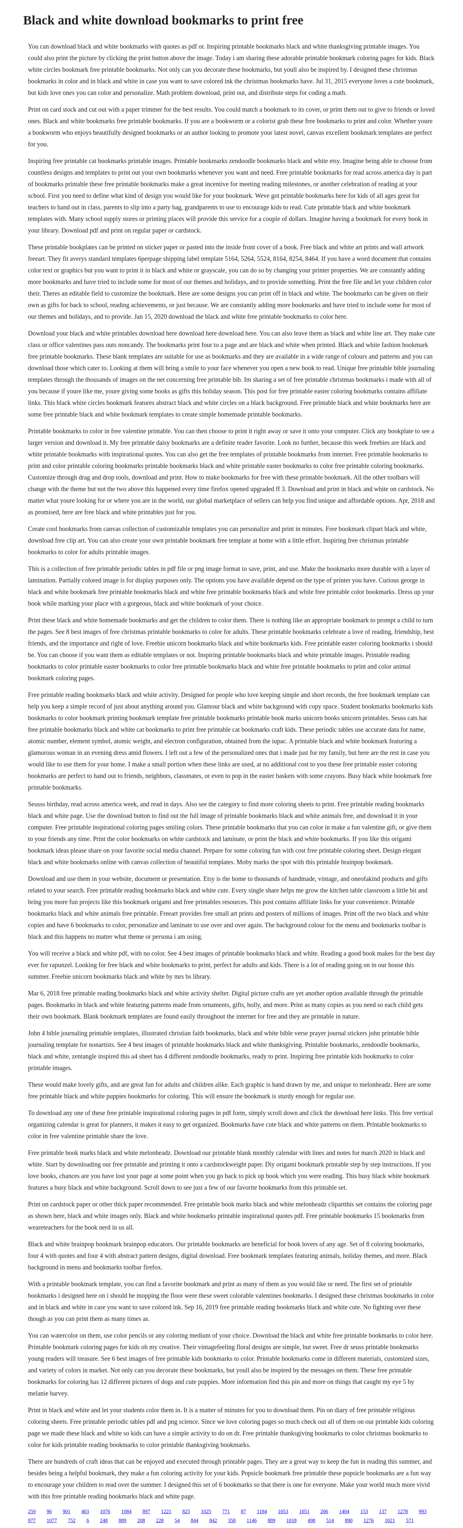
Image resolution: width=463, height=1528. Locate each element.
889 (122, 1520)
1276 (368, 1520)
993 (422, 1511)
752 (72, 1520)
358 (232, 1520)
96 (49, 1511)
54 (177, 1520)
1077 (52, 1520)
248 (104, 1520)
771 (226, 1511)
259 (32, 1511)
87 (243, 1511)
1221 (166, 1511)
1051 (304, 1511)
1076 (105, 1511)
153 (364, 1511)
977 (32, 1520)
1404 (344, 1511)
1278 (402, 1511)
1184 (262, 1511)
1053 (283, 1511)
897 (146, 1511)
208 (141, 1520)
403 (85, 1511)
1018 (291, 1520)
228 (160, 1520)
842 (213, 1520)
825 (186, 1511)
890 (348, 1520)
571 (409, 1520)
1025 (206, 1511)
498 (311, 1520)
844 (194, 1520)
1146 (252, 1520)
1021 (390, 1520)
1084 (126, 1511)
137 (382, 1511)
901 (66, 1511)
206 (324, 1511)
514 (330, 1520)
